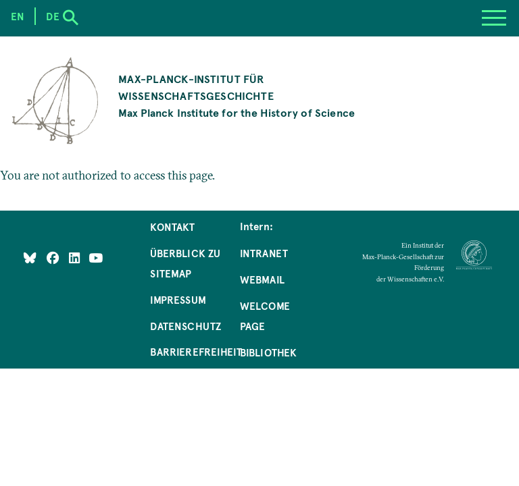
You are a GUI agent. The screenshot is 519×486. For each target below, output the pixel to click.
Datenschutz (185, 326)
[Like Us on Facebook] (54, 257)
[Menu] (494, 18)
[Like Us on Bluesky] (30, 257)
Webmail (262, 279)
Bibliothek (268, 352)
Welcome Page (265, 316)
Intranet (264, 253)
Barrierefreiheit (196, 351)
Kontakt (172, 227)
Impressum (178, 299)
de (52, 16)
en (17, 16)
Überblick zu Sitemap (185, 263)
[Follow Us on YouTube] (96, 257)
